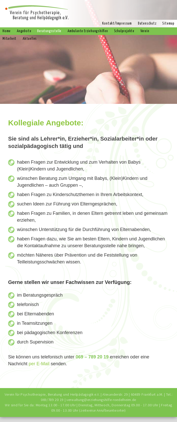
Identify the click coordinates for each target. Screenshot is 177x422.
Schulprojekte (124, 31)
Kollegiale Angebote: (45, 123)
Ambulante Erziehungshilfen (87, 31)
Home (7, 31)
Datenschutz (147, 23)
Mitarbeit (9, 39)
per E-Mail (39, 363)
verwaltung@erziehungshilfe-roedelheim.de (101, 399)
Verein (144, 31)
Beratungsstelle (49, 31)
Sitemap (168, 23)
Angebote (24, 31)
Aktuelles (30, 39)
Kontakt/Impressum (117, 23)
